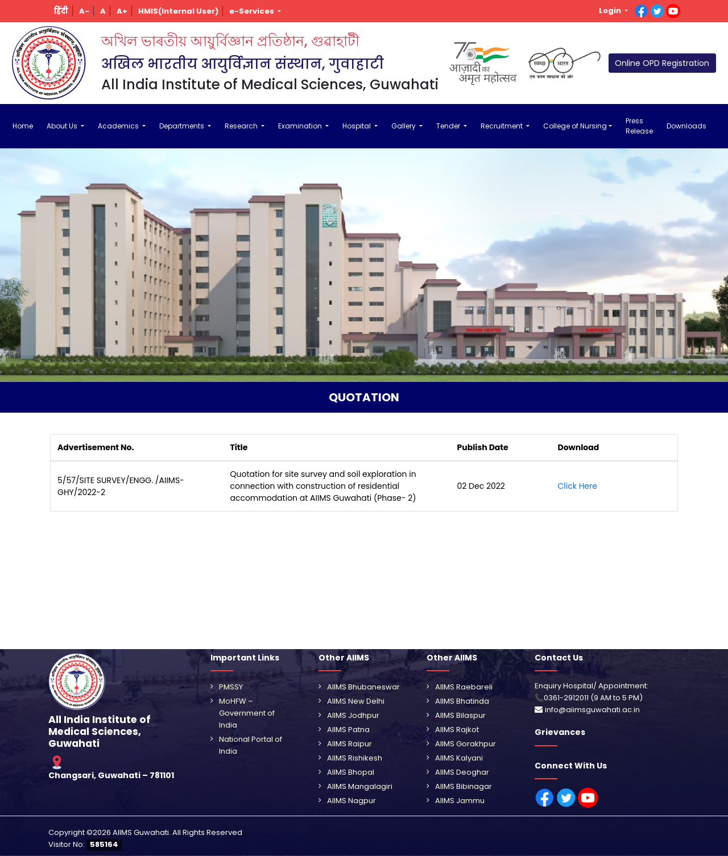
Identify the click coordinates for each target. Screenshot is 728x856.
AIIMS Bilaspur (460, 715)
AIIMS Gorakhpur (465, 743)
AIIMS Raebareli (464, 687)
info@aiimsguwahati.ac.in (592, 709)
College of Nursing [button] (575, 126)
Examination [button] (301, 126)
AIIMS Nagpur (351, 800)
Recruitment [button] (502, 126)
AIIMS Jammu (460, 800)
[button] (61, 11)
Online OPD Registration (662, 63)
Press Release (639, 126)
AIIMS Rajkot (457, 729)
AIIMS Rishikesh (354, 758)
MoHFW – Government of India (247, 713)
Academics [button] (119, 126)
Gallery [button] (404, 126)
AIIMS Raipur (349, 743)
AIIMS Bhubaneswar (363, 687)
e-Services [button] (252, 11)
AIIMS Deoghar (462, 772)
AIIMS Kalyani (459, 758)
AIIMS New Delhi (355, 701)
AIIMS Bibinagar (463, 786)
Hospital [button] (357, 126)
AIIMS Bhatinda (462, 701)
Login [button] (611, 10)
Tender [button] (449, 126)
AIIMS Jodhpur (353, 715)
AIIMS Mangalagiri (359, 786)
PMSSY (231, 687)
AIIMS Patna (348, 729)
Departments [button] (182, 126)
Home (23, 126)
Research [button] (242, 126)
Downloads (686, 126)
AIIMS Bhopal (350, 772)
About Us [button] (63, 126)
